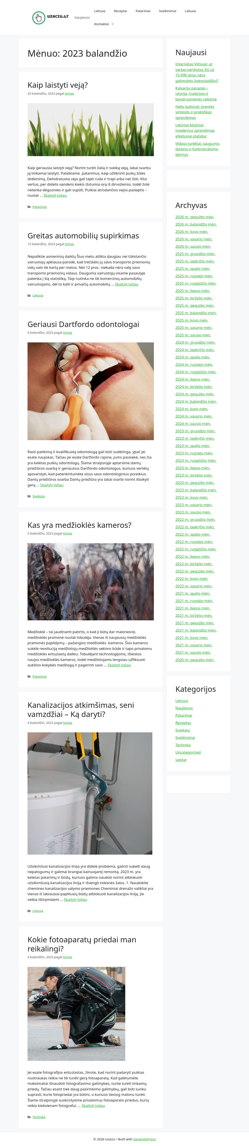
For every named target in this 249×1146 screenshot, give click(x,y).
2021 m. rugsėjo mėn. (194, 600)
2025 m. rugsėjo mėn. (194, 275)
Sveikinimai (167, 11)
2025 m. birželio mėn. (194, 298)
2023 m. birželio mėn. (194, 475)
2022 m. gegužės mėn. (195, 571)
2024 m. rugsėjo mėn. (194, 364)
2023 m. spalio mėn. (193, 445)
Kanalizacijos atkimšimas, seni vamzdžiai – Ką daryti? (81, 709)
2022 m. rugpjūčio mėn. (196, 549)
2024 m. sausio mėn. (193, 423)
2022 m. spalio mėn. (193, 534)
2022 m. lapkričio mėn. (195, 526)
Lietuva (99, 11)
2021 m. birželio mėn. (194, 615)
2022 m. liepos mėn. (193, 556)
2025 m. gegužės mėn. (195, 305)
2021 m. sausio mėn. (193, 652)
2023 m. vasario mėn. (194, 504)
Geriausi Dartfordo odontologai (83, 324)
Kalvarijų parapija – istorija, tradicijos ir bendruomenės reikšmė (196, 94)
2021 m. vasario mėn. (194, 644)
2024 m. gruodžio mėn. (196, 342)
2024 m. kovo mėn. (192, 408)
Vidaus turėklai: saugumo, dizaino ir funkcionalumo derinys (198, 149)
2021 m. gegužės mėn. (195, 622)
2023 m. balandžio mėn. (196, 489)
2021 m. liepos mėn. (193, 608)
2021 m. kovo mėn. (192, 637)
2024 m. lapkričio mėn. (195, 349)
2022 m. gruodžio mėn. (196, 519)
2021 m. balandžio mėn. (196, 630)
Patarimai (143, 11)
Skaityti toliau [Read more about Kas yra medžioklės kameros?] (119, 664)
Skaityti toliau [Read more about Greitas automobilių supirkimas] (126, 284)
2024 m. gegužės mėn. (195, 393)
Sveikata (39, 496)
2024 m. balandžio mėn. (196, 401)
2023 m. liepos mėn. (193, 467)
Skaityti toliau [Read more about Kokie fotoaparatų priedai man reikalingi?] (93, 1105)
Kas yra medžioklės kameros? (79, 525)
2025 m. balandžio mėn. (196, 312)
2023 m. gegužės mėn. (195, 482)
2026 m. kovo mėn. (192, 231)
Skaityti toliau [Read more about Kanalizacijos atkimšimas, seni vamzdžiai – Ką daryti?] (75, 899)
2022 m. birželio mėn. (194, 563)
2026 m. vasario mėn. (194, 238)
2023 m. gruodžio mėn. (196, 430)
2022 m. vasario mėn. (194, 585)
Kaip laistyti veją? (58, 85)
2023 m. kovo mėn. (192, 497)
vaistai (181, 759)
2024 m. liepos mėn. (193, 379)
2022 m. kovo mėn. (192, 578)
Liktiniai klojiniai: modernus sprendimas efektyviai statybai (195, 130)
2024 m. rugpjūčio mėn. (196, 371)
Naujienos (184, 707)
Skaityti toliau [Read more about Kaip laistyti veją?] (55, 195)
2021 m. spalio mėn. (193, 593)
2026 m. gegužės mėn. (195, 216)
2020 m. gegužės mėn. (195, 659)
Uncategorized (188, 752)
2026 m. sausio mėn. (193, 246)
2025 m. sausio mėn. (193, 334)
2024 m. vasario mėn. (194, 416)
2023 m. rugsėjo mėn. (194, 453)
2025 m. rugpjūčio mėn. (196, 283)
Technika (39, 1117)
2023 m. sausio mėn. (193, 512)
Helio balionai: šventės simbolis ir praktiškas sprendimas (195, 112)
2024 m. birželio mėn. (194, 386)
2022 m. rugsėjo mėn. (194, 541)
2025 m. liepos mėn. (193, 290)
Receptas (183, 722)
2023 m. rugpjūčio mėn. (196, 460)
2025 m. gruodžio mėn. (196, 253)
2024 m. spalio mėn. (193, 357)
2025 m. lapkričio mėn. (195, 261)
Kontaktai (106, 23)
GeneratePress (144, 1139)
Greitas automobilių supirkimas (83, 235)
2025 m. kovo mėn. (192, 320)
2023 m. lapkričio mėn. (195, 438)
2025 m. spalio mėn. (193, 268)
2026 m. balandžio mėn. (196, 224)
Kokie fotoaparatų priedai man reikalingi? (82, 944)
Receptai (120, 11)
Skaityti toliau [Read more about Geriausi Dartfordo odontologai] (51, 484)
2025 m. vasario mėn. (194, 327)
